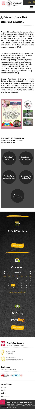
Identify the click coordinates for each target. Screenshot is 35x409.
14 (13, 283)
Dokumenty (5, 396)
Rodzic (3, 393)
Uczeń (3, 390)
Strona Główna (6, 384)
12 (4, 283)
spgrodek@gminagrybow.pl (29, 2)
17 (26, 283)
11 (30, 280)
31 (26, 287)
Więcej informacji (17, 245)
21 (13, 285)
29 (17, 287)
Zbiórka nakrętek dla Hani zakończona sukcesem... (14, 19)
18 (30, 283)
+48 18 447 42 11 (34, 2)
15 (17, 283)
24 (26, 285)
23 (21, 285)
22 (17, 285)
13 (9, 283)
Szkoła (3, 387)
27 (9, 287)
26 (4, 287)
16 (21, 283)
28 (13, 287)
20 (9, 285)
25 (30, 285)
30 (21, 287)
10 (26, 280)
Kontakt (3, 399)
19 (4, 285)
